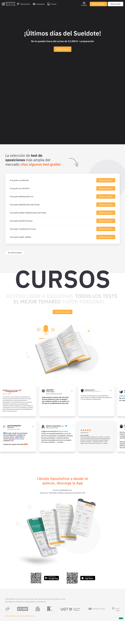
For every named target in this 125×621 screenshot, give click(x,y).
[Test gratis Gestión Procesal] (52, 221)
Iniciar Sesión (115, 4)
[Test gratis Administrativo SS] (52, 196)
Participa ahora (62, 49)
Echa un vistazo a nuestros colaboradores (20, 616)
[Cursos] (52, 4)
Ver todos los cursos (62, 312)
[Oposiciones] (23, 4)
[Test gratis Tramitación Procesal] (52, 229)
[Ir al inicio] (8, 4)
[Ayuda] (121, 618)
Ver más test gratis (15, 253)
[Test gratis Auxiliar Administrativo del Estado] (52, 212)
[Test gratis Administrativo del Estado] (52, 204)
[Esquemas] (38, 4)
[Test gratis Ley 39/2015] (52, 188)
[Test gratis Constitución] (52, 180)
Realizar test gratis (106, 180)
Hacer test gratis (98, 4)
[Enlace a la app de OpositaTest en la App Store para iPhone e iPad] (80, 578)
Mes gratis (84, 4)
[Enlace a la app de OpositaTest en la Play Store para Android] (44, 578)
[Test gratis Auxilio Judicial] (52, 237)
